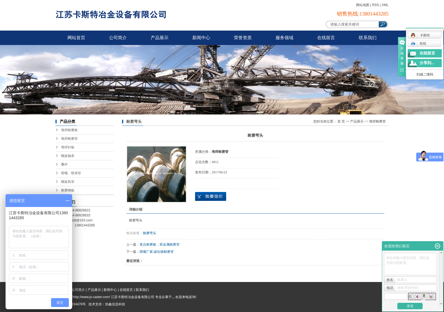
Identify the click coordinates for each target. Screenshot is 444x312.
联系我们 (368, 37)
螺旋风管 (67, 182)
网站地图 (362, 5)
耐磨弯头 (149, 233)
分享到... (427, 63)
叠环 (64, 164)
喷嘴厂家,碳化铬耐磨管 (157, 252)
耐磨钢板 (67, 190)
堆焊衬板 (67, 147)
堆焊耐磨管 (69, 139)
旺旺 (419, 43)
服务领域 (284, 37)
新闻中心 (201, 37)
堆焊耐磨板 (69, 130)
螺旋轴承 (67, 156)
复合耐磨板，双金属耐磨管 (160, 244)
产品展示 (159, 37)
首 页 (341, 121)
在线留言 (326, 37)
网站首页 (76, 37)
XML (385, 5)
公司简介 (118, 37)
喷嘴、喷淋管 (71, 173)
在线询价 (210, 196)
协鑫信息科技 (115, 304)
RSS (375, 5)
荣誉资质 (243, 37)
